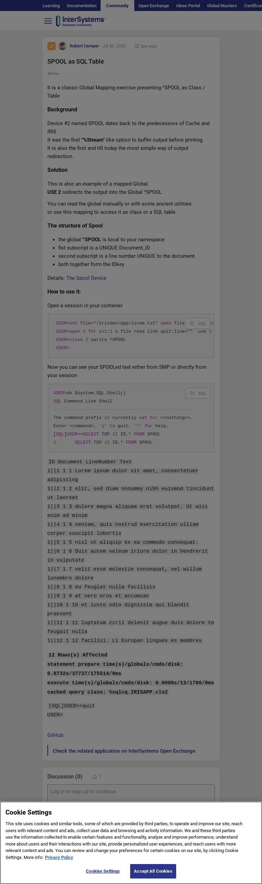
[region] (131, 843)
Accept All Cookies (153, 871)
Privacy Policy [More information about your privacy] (59, 857)
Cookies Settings (103, 871)
